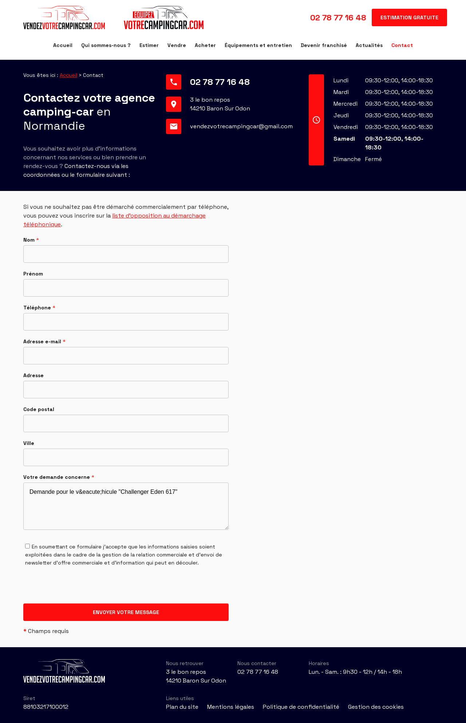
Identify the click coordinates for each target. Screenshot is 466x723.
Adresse (33, 375)
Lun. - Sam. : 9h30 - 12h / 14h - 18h (355, 672)
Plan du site (182, 707)
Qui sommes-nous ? (106, 45)
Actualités (369, 45)
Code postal (38, 409)
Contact (402, 45)
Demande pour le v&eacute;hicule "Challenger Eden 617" (126, 506)
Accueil (62, 45)
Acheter (205, 45)
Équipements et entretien (258, 45)
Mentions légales (230, 707)
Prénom (33, 273)
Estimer (149, 45)
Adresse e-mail (44, 341)
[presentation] (78, 589)
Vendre (176, 45)
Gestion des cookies (376, 707)
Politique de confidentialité (301, 707)
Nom (31, 240)
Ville (28, 443)
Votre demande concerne (58, 477)
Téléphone (39, 307)
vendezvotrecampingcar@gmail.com (241, 126)
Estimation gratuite (409, 17)
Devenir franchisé (324, 45)
